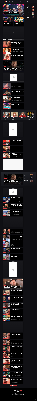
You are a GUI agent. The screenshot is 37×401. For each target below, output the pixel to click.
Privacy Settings (15, 398)
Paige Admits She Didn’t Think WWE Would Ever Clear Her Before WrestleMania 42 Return (28, 17)
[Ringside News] (18, 392)
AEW (15, 1)
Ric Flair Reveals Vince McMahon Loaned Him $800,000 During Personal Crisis (16, 335)
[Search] (27, 1)
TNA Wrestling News (5, 208)
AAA (20, 1)
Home (9, 1)
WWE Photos (4, 116)
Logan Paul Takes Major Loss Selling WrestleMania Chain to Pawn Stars (17, 147)
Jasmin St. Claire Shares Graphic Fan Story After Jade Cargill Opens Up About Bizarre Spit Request (16, 341)
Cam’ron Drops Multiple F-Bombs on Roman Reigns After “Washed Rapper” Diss (17, 298)
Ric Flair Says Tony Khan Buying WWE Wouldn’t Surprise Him (16, 353)
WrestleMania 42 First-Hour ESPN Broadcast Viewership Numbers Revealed (16, 211)
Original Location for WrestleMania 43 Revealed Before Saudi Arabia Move (18, 23)
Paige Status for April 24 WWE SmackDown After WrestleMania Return (16, 198)
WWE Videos (4, 307)
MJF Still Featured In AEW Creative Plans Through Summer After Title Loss (17, 91)
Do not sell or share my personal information (20, 398)
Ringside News (17, 393)
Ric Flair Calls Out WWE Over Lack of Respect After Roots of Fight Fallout (28, 7)
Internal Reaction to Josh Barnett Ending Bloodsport (16, 84)
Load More (13, 385)
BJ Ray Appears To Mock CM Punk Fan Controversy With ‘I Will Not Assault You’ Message (16, 230)
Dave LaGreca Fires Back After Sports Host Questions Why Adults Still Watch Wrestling (16, 236)
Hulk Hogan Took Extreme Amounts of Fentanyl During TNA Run (28, 13)
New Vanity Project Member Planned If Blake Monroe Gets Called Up (17, 56)
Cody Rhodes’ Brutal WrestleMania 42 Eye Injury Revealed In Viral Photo (14, 118)
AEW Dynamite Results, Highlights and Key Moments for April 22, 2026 (17, 104)
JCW (22, 1)
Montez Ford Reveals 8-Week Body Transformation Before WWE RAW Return (7, 118)
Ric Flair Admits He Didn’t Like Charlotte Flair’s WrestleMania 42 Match (16, 310)
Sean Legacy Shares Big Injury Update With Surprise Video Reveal (26, 180)
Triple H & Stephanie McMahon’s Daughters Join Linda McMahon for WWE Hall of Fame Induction (31, 118)
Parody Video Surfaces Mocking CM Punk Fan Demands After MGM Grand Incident (16, 347)
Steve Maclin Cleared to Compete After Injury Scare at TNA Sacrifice (16, 205)
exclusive (19, 394)
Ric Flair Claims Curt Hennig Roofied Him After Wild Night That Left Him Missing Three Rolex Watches (17, 43)
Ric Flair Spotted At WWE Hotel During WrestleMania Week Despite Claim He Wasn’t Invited (8, 23)
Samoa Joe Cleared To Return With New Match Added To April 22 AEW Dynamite (16, 141)
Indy (25, 1)
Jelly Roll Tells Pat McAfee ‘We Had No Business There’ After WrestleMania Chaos (16, 256)
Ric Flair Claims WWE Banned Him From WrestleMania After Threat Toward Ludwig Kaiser (28, 10)
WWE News (4, 46)
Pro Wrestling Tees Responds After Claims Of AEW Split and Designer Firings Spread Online (16, 373)
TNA (17, 1)
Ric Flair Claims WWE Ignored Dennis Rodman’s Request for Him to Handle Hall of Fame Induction (16, 367)
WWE (12, 1)
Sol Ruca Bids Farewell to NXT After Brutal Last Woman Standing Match (16, 154)
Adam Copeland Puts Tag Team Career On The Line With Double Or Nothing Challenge (11, 181)
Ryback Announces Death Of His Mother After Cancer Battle (17, 97)
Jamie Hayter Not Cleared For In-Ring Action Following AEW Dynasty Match (17, 49)
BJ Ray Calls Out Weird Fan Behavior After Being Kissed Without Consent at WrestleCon (16, 291)
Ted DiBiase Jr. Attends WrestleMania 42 (23, 117)
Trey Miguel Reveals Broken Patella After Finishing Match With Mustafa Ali (16, 243)
